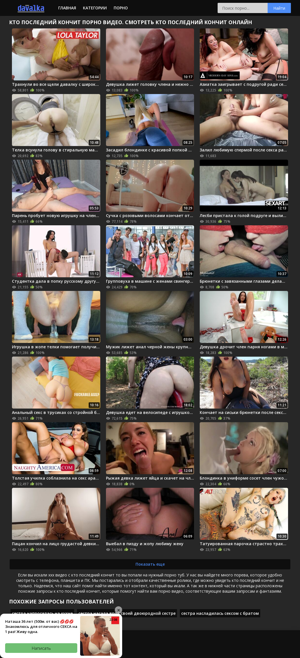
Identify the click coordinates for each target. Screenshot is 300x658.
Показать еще (150, 564)
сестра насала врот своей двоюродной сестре (127, 613)
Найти (279, 8)
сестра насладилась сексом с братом (220, 613)
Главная (67, 8)
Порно (121, 8)
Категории (95, 8)
